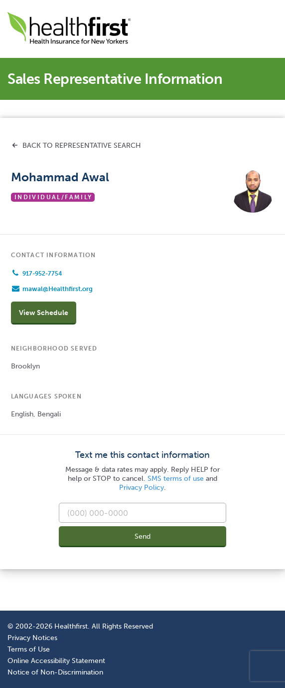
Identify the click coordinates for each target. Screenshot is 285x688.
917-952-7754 (42, 273)
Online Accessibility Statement (56, 660)
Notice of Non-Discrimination (55, 672)
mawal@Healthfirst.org (57, 289)
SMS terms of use (175, 478)
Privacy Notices (32, 637)
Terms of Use (28, 649)
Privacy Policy (141, 487)
